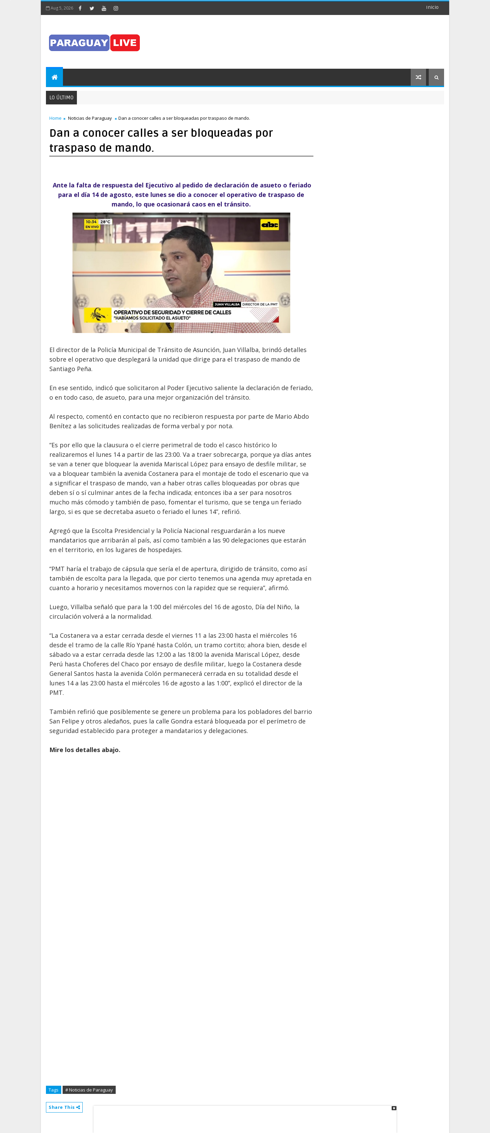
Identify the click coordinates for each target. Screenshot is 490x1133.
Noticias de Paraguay (90, 118)
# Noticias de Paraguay (89, 1090)
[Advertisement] (242, 1116)
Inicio (432, 7)
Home (55, 118)
